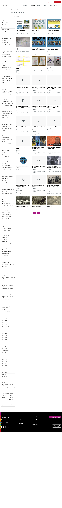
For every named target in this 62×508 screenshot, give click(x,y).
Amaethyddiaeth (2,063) (7, 150)
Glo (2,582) (4, 155)
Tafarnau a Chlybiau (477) (7, 115)
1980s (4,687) (5, 402)
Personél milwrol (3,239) (7, 356)
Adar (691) (4, 200)
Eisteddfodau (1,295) (6, 138)
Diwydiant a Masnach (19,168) (8, 148)
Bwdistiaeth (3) (5, 272)
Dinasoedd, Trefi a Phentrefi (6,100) (7, 237)
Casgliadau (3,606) (6, 29)
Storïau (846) (5, 34)
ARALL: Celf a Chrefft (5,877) (7, 71)
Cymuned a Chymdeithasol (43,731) (8, 74)
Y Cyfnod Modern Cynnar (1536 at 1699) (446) (8, 441)
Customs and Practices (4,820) (8, 133)
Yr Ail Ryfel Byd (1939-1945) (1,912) (7, 353)
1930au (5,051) (5, 390)
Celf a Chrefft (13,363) (7, 40)
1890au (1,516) (5, 431)
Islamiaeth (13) (5, 279)
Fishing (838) (4, 313)
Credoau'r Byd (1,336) (6, 305)
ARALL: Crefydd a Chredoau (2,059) (7, 308)
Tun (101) (4, 181)
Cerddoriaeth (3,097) (6, 54)
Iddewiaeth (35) (5, 282)
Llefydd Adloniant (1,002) (7, 87)
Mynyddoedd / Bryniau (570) (7, 249)
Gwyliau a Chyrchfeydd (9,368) (8, 100)
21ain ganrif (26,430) (6, 371)
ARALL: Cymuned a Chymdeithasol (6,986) (6, 128)
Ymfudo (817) (5, 107)
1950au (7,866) (5, 395)
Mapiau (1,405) (5, 234)
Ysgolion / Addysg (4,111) (7, 118)
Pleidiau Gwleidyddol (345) (7, 350)
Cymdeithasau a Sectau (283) (8, 302)
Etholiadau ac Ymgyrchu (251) (8, 344)
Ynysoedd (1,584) (5, 245)
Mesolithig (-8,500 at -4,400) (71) (8, 464)
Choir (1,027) (4, 79)
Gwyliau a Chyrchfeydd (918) (7, 97)
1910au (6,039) (5, 385)
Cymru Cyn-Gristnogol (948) (7, 287)
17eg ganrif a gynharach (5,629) (9, 438)
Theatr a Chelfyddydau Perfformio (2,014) (6, 66)
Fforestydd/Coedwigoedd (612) (8, 242)
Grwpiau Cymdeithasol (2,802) (8, 123)
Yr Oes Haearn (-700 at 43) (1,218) (7, 455)
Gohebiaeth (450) (5, 82)
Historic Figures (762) (6, 143)
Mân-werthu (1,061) (6, 174)
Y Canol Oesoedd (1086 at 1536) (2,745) (8, 445)
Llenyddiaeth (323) (5, 52)
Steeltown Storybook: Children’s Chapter (22, 183)
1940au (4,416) (5, 393)
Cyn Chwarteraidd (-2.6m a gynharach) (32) (7, 471)
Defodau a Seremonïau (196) (7, 295)
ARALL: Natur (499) (6, 223)
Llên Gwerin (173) (5, 141)
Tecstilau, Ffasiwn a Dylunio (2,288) (7, 62)
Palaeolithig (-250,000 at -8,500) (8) (8, 467)
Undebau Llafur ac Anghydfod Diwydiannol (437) (8, 359)
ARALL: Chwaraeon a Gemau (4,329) (7, 330)
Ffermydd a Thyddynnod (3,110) (8, 240)
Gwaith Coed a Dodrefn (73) (7, 69)
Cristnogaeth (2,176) (6, 275)
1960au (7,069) (5, 397)
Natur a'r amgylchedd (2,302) (8, 195)
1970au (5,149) (5, 400)
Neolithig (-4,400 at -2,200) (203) (8, 461)
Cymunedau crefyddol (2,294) (8, 293)
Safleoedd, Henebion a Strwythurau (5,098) (6, 264)
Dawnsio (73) (4, 47)
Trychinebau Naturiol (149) (7, 252)
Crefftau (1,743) (5, 45)
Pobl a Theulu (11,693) (6, 109)
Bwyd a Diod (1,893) (6, 91)
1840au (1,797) (5, 419)
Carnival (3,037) (5, 77)
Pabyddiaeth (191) (5, 297)
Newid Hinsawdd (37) (6, 202)
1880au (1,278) (5, 428)
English (38, 3)
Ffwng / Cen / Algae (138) (7, 207)
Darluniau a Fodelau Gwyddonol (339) (8, 220)
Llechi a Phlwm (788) (6, 176)
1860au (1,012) (5, 424)
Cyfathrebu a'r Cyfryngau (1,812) (8, 157)
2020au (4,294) (5, 378)
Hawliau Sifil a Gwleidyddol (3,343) (7, 341)
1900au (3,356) (5, 383)
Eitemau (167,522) (6, 27)
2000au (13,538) (5, 374)
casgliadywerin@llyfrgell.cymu (9, 492)
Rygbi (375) (4, 320)
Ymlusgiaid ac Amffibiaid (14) (8, 217)
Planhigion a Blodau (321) (7, 214)
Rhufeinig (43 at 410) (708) (7, 451)
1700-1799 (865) (5, 435)
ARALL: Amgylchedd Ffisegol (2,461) (7, 267)
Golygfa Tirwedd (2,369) (6, 247)
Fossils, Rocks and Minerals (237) (8, 205)
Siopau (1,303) (5, 120)
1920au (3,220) (5, 388)
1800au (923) (5, 409)
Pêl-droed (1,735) (5, 318)
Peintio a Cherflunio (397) (7, 56)
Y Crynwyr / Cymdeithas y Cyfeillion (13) (7, 290)
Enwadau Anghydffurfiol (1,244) (8, 284)
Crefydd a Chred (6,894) (7, 270)
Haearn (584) (4, 167)
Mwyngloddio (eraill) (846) (7, 169)
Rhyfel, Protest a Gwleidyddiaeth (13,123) (9, 333)
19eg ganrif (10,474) (6, 407)
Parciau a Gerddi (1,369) (6, 254)
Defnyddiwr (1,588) (6, 32)
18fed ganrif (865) (6, 433)
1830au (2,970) (5, 416)
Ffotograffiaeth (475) (6, 59)
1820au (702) (5, 414)
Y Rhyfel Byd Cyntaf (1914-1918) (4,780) (8, 347)
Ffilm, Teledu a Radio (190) (7, 49)
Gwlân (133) (4, 191)
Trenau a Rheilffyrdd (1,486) (7, 183)
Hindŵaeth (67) (5, 277)
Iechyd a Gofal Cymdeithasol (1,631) (7, 95)
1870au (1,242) (5, 426)
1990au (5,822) (5, 404)
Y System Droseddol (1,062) (7, 84)
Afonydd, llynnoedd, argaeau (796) (7, 257)
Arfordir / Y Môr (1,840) (6, 260)
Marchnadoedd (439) (6, 105)
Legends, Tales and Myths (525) (8, 145)
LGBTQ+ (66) (4, 102)
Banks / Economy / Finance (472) (8, 152)
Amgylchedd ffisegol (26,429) (8, 225)
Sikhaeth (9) (4, 300)
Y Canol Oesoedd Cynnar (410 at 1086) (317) (8, 449)
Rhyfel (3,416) (5, 362)
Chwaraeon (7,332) (6, 311)
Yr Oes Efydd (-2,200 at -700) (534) (7, 458)
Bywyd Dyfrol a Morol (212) (7, 198)
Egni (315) (4, 160)
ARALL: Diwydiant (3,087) (7, 193)
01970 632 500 (6, 495)
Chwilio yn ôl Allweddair (15, 20)
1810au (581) (5, 412)
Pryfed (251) (4, 210)
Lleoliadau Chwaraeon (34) (7, 326)
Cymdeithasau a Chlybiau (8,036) (8, 125)
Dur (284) (4, 179)
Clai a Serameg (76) (6, 171)
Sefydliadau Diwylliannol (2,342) (8, 136)
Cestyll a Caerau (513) (6, 228)
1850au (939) (5, 421)
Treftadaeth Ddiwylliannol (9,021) (9, 131)
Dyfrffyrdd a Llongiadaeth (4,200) (8, 188)
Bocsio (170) (4, 315)
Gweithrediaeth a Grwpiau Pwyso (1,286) (8, 337)
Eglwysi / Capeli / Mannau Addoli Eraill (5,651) (8, 231)
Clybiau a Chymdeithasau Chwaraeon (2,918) (7, 324)
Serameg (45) (5, 42)
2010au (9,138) (5, 376)
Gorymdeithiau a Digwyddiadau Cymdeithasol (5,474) (8, 113)
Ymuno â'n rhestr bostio (53, 489)
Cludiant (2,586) (5, 186)
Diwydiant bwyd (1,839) (6, 162)
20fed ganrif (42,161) (6, 381)
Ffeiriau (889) (4, 89)
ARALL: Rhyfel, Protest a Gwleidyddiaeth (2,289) (6, 365)
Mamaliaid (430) (5, 212)
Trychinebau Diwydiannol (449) (8, 164)
